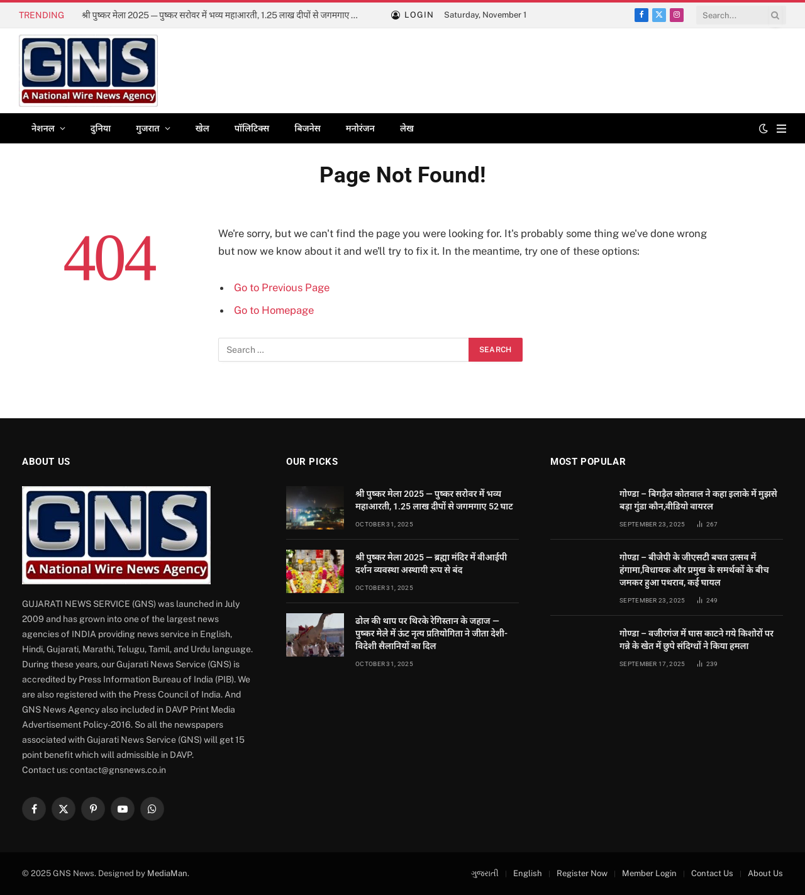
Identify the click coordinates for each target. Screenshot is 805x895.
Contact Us (712, 873)
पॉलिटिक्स (252, 128)
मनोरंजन (360, 128)
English (527, 873)
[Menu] (781, 128)
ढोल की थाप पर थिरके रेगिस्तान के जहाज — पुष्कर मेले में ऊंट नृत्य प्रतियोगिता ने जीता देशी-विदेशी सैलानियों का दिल (431, 633)
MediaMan (167, 873)
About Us (765, 873)
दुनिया (101, 128)
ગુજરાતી (485, 873)
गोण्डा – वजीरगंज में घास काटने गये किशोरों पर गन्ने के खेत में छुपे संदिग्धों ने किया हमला (696, 639)
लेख (407, 128)
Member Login (649, 873)
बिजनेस (307, 128)
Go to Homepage (274, 310)
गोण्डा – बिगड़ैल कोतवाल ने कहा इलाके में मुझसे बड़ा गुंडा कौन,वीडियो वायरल (698, 500)
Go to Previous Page (282, 287)
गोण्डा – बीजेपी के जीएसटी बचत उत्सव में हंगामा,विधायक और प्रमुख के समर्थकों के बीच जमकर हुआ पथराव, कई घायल (694, 569)
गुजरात (147, 128)
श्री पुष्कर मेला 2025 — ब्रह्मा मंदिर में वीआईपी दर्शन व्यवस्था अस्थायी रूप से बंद (431, 563)
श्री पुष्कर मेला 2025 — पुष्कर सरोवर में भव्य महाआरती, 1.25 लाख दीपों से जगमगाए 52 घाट (223, 15)
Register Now (582, 873)
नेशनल (43, 128)
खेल (202, 128)
